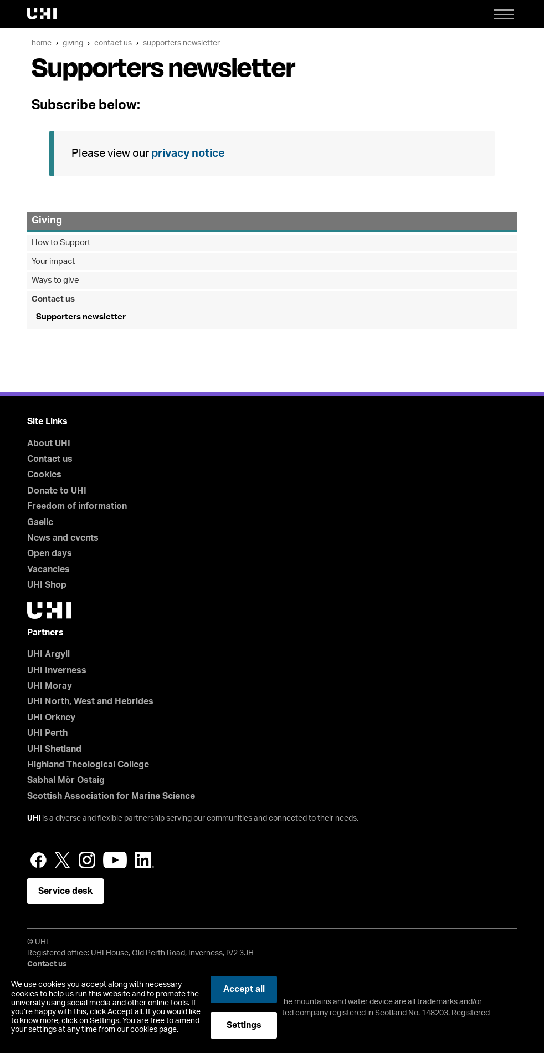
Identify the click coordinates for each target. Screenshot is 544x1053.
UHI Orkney (51, 717)
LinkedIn (144, 860)
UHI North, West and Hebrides (90, 701)
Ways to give (55, 280)
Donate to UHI (56, 490)
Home (42, 43)
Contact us (113, 43)
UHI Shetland (54, 749)
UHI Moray (49, 685)
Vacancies (48, 569)
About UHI (48, 443)
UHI (33, 818)
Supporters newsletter (181, 43)
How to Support (61, 242)
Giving (73, 43)
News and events (63, 537)
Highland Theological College (88, 764)
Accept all (244, 989)
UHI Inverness (56, 670)
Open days (49, 553)
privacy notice (188, 153)
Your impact (53, 261)
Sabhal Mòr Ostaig (66, 780)
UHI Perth (47, 733)
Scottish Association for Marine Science (111, 796)
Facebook (38, 860)
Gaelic (40, 522)
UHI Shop (46, 585)
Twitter (62, 860)
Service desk (65, 891)
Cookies (44, 474)
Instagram (87, 860)
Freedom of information (77, 506)
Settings (244, 1025)
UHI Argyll (48, 654)
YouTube (115, 860)
